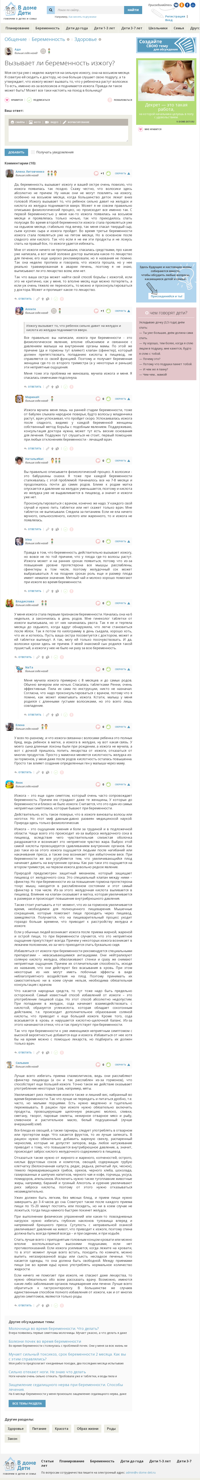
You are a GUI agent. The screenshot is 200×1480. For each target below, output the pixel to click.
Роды (111, 1428)
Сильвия (22, 1063)
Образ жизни (87, 1428)
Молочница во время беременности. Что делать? (54, 1328)
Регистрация (175, 16)
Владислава (25, 601)
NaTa (29, 667)
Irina (28, 539)
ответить (25, 298)
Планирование (17, 28)
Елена (20, 725)
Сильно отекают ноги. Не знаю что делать (47, 1371)
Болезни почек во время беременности (45, 1341)
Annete (30, 309)
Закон (12, 1438)
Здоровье (85, 39)
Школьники (158, 28)
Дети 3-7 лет (131, 28)
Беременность (48, 28)
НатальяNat (34, 459)
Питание (39, 1428)
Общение (16, 39)
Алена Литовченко (30, 171)
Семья (179, 28)
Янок (19, 782)
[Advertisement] (166, 197)
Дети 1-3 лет (104, 28)
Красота (61, 1428)
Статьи (47, 1461)
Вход (169, 20)
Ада (18, 49)
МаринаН (32, 397)
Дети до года (77, 28)
